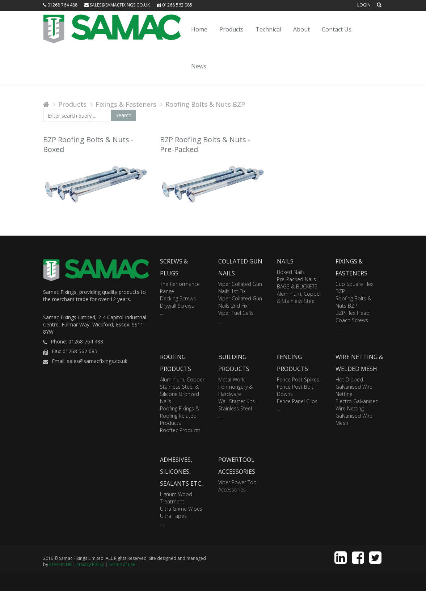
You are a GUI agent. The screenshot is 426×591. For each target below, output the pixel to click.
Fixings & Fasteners (126, 104)
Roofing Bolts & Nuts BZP (205, 104)
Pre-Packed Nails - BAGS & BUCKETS (298, 283)
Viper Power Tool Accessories (238, 486)
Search (123, 115)
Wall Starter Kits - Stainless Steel (238, 405)
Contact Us (336, 29)
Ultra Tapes (173, 515)
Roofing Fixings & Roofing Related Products (179, 415)
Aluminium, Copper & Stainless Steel (299, 297)
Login (364, 5)
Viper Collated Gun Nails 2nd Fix (240, 302)
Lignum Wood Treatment (176, 498)
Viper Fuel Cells (235, 312)
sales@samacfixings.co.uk (117, 5)
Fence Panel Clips (297, 401)
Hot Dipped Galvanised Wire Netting (354, 386)
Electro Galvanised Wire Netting (357, 405)
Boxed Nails (291, 272)
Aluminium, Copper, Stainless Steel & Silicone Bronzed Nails (183, 390)
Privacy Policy (90, 564)
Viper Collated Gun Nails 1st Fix (240, 287)
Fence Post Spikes (298, 379)
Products (231, 29)
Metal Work (231, 379)
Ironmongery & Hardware (235, 390)
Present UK (60, 564)
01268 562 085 (174, 5)
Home (199, 29)
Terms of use (122, 564)
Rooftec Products (180, 430)
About (301, 29)
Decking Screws (178, 298)
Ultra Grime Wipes (181, 508)
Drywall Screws (177, 305)
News (198, 66)
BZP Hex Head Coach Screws (353, 316)
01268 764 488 (60, 5)
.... (162, 312)
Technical (268, 29)
